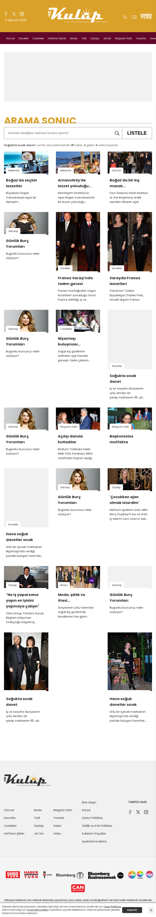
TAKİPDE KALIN (137, 802)
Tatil (84, 38)
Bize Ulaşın (89, 802)
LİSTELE (134, 133)
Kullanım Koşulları (94, 833)
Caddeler (38, 38)
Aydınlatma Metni (94, 841)
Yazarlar (141, 38)
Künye (86, 810)
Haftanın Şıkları (57, 38)
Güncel (10, 38)
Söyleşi (95, 38)
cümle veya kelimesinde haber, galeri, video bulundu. (61, 145)
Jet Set (107, 38)
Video (57, 833)
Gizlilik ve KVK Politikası (97, 826)
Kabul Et (132, 910)
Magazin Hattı (123, 38)
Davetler (23, 38)
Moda (73, 38)
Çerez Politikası (92, 818)
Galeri (57, 826)
